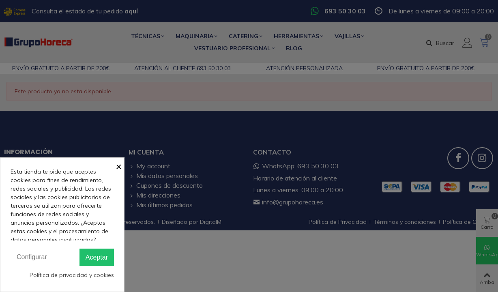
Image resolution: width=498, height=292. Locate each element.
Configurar (32, 256)
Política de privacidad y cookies (72, 275)
